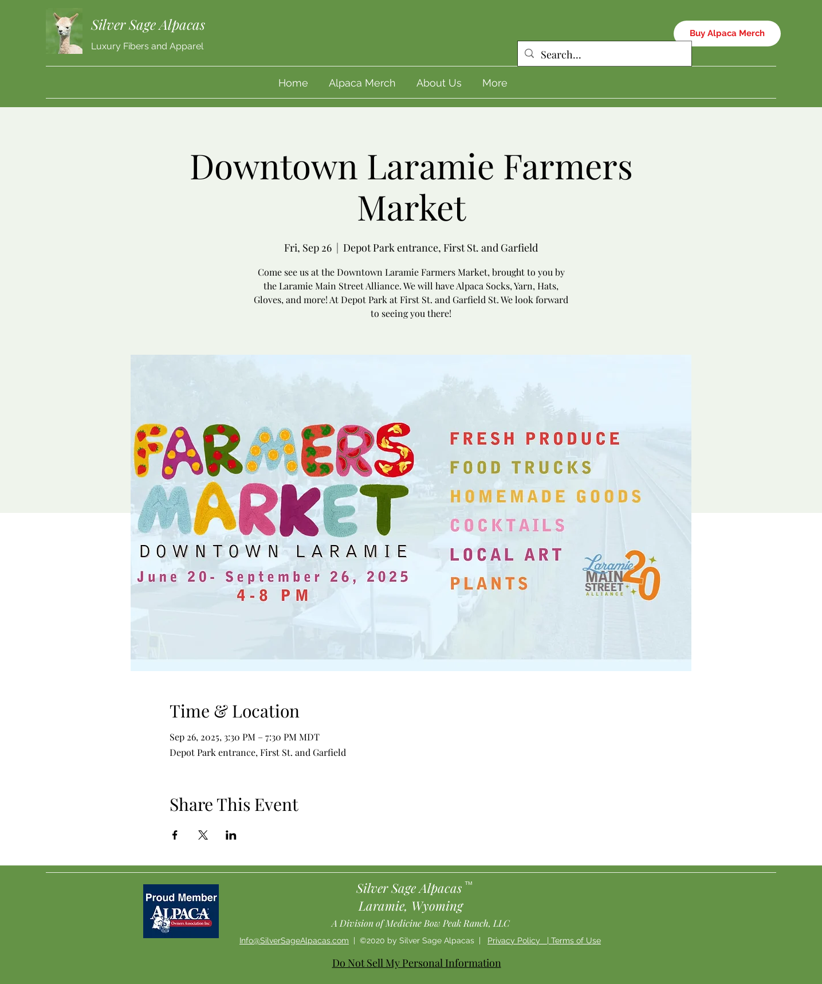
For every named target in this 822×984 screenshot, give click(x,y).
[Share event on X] (203, 835)
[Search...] (604, 55)
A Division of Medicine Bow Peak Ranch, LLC (421, 923)
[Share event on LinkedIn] (231, 835)
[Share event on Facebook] (175, 835)
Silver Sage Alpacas (148, 24)
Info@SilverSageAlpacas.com (294, 940)
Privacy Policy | (519, 940)
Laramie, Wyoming (411, 905)
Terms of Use (576, 940)
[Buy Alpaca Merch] (727, 33)
